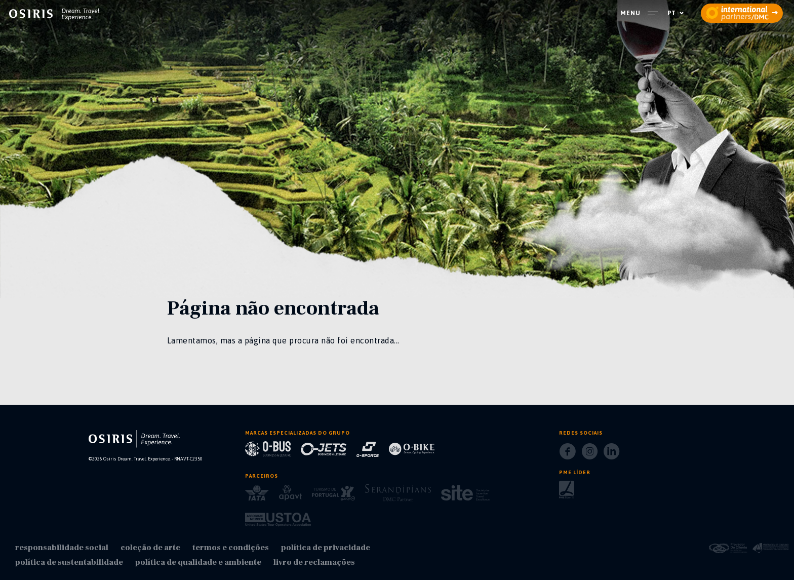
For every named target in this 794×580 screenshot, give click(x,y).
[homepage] (54, 14)
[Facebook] (567, 454)
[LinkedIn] (611, 454)
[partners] (742, 13)
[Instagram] (589, 454)
